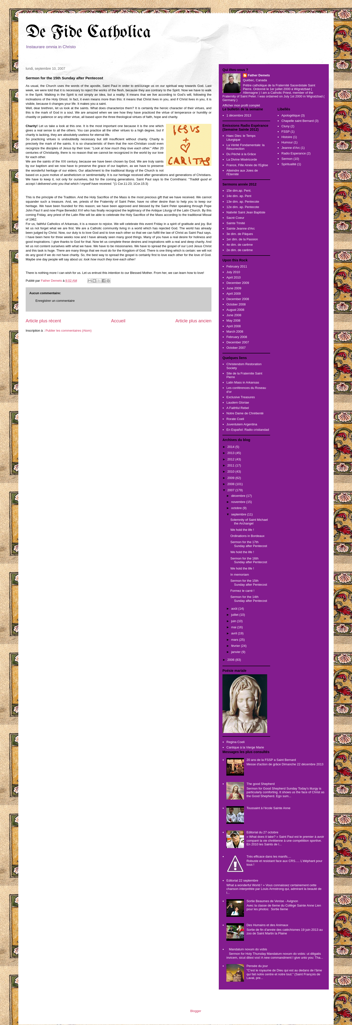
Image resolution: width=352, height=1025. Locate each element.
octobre (237, 508)
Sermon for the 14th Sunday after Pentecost (248, 599)
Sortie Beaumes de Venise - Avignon (272, 901)
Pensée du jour (257, 966)
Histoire (286, 137)
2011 (231, 465)
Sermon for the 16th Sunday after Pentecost (248, 560)
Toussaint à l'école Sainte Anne (268, 808)
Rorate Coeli (235, 419)
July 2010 (233, 272)
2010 (231, 471)
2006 (231, 660)
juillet (235, 615)
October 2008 (236, 304)
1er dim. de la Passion (242, 239)
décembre (238, 496)
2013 (231, 453)
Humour (287, 142)
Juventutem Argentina (241, 424)
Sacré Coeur (235, 218)
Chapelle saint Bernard (297, 121)
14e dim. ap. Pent (238, 196)
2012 (231, 459)
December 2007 (237, 342)
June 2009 (233, 288)
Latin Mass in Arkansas (242, 382)
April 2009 (233, 293)
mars (235, 639)
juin (234, 621)
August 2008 (235, 310)
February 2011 (236, 266)
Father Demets (52, 280)
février (236, 646)
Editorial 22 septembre (242, 880)
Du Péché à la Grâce (241, 154)
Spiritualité (288, 164)
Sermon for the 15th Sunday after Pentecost (248, 582)
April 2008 (233, 326)
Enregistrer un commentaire (55, 301)
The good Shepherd (260, 784)
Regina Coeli (235, 742)
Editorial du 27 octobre (262, 832)
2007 (231, 490)
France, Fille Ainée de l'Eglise (247, 165)
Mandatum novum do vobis (248, 949)
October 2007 (236, 347)
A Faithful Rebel (237, 408)
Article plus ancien (193, 320)
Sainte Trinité (235, 223)
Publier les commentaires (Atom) (68, 330)
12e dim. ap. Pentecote (242, 207)
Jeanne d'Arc (290, 148)
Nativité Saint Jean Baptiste (245, 212)
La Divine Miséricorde (241, 159)
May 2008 (233, 320)
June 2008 (233, 315)
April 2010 (233, 277)
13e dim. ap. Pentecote (242, 201)
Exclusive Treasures (240, 397)
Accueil (118, 320)
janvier (236, 652)
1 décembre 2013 (238, 115)
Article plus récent (43, 320)
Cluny (285, 126)
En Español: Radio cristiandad (247, 429)
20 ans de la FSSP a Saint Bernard (271, 760)
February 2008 (236, 337)
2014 (231, 447)
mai (234, 627)
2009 (231, 478)
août (234, 608)
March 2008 (234, 331)
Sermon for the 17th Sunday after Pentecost (248, 544)
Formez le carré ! (242, 591)
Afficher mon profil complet (241, 105)
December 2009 (237, 283)
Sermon (287, 159)
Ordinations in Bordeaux (247, 536)
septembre (239, 514)
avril (234, 633)
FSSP (285, 131)
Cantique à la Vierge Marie (245, 747)
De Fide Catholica (88, 33)
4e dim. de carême (239, 244)
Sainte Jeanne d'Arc (240, 228)
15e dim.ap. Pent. (238, 190)
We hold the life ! (242, 530)
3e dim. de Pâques (239, 234)
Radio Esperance (293, 153)
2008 (231, 484)
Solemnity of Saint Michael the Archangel (249, 521)
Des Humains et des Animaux (267, 925)
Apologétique (290, 115)
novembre (238, 502)
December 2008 (237, 299)
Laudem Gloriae (237, 402)
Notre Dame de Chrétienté (245, 413)
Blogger (195, 1011)
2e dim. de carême (239, 250)
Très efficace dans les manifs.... (268, 856)
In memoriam (239, 574)
